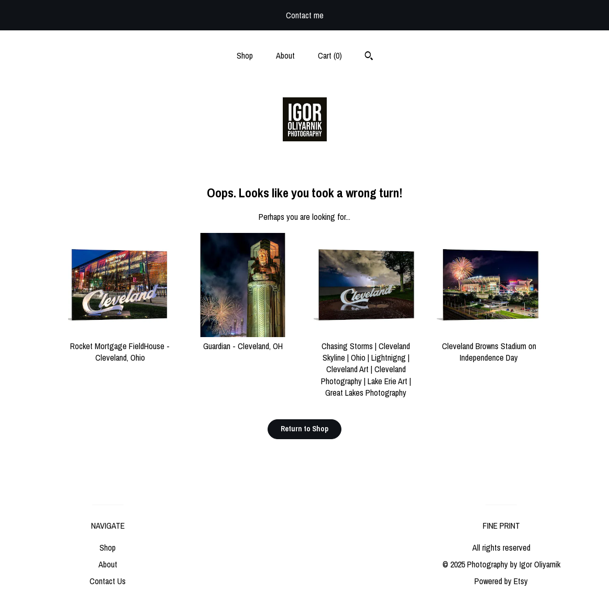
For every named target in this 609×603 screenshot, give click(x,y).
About (285, 55)
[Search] (369, 57)
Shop (245, 55)
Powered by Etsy (501, 581)
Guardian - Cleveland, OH (243, 339)
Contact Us (108, 581)
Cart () (330, 55)
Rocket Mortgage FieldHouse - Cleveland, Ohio (120, 345)
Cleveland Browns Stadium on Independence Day (489, 345)
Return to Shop (304, 428)
